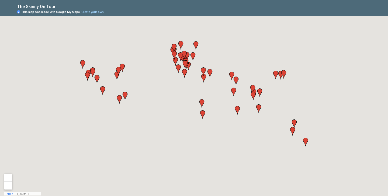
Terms (9, 193)
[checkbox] (60, 6)
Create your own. (93, 12)
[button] (184, 73)
